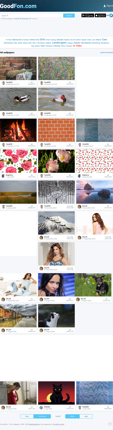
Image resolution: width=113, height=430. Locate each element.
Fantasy (56, 46)
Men (15, 43)
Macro (98, 39)
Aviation (26, 40)
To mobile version (58, 424)
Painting (53, 40)
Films (63, 46)
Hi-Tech (8, 40)
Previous (42, 416)
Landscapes (59, 42)
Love (93, 40)
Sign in (108, 5)
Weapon (48, 43)
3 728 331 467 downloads (21, 19)
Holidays (70, 43)
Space (84, 39)
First (27, 416)
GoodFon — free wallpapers (11, 424)
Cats (89, 39)
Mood (25, 43)
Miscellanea (86, 42)
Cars (104, 39)
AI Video (77, 45)
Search (69, 16)
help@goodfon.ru (34, 424)
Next (72, 416)
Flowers (69, 46)
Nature (77, 42)
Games (67, 39)
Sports (37, 46)
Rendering (96, 43)
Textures (49, 46)
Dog (32, 46)
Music (20, 43)
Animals (60, 39)
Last (86, 416)
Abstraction (17, 39)
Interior (78, 40)
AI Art (72, 39)
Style (43, 46)
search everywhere (106, 52)
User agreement (46, 424)
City (37, 39)
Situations (105, 43)
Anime (32, 39)
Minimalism (8, 43)
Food (48, 40)
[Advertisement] (56, 28)
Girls (42, 39)
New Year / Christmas (36, 43)
